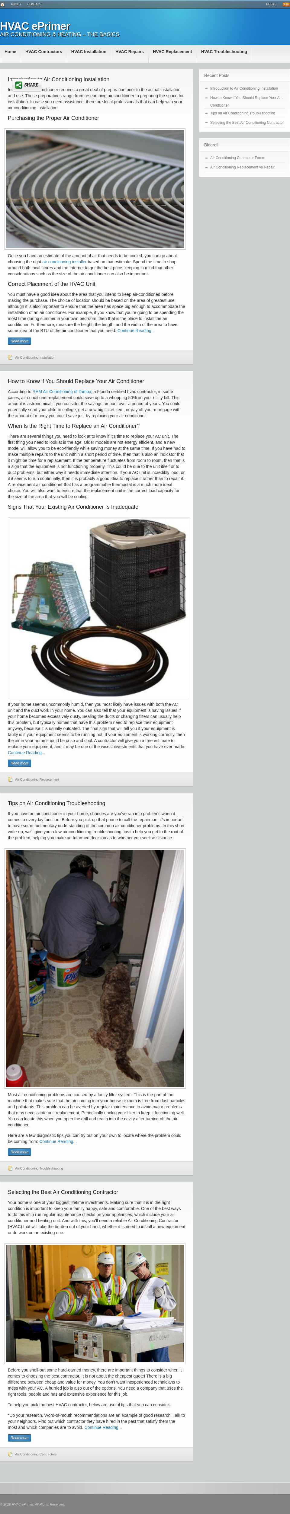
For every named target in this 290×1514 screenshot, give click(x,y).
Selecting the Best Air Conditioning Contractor (63, 1192)
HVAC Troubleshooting (224, 51)
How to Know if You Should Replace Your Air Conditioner (76, 381)
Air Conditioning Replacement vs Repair (242, 167)
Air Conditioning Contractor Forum (237, 158)
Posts (271, 4)
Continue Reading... (136, 330)
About (16, 4)
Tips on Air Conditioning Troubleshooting (56, 803)
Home (10, 51)
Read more (19, 341)
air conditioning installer (64, 261)
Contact (34, 4)
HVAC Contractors (43, 51)
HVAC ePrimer (35, 26)
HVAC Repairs (129, 51)
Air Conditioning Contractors (36, 1454)
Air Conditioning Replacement (37, 779)
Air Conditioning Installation (35, 357)
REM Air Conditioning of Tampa (62, 391)
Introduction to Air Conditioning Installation (58, 79)
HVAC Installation (88, 51)
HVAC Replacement (172, 51)
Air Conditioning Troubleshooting (39, 1168)
